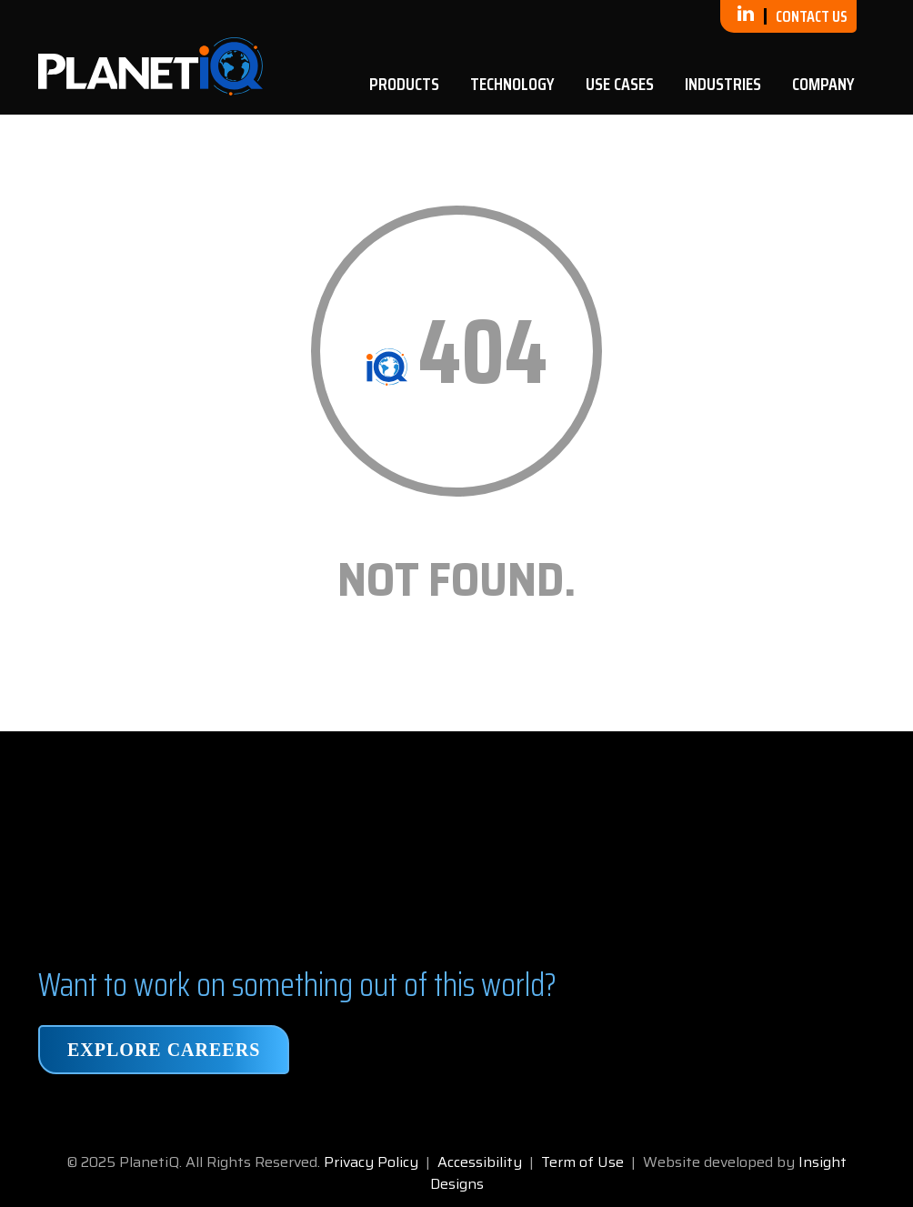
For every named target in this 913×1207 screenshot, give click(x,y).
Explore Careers (163, 1050)
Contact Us (812, 16)
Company (823, 83)
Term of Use (582, 1162)
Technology (512, 83)
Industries (723, 83)
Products (404, 83)
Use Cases (620, 83)
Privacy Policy (371, 1162)
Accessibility (479, 1162)
